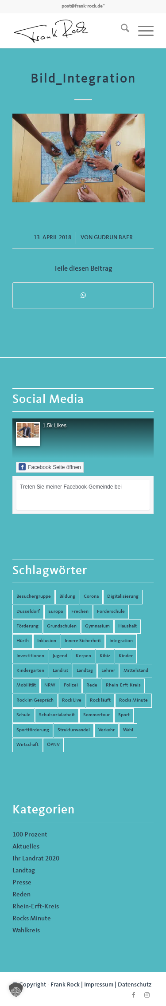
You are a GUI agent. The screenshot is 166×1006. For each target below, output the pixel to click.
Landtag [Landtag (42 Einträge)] (85, 670)
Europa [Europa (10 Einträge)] (55, 611)
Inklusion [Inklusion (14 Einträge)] (46, 641)
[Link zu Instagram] (147, 995)
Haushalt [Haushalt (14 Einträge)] (127, 626)
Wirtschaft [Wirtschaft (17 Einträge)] (27, 744)
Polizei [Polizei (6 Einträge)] (71, 685)
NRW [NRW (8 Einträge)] (49, 685)
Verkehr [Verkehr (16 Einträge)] (106, 730)
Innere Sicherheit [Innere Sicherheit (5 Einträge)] (83, 641)
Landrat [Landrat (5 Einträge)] (60, 670)
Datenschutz (134, 985)
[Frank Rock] (68, 30)
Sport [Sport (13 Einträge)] (124, 715)
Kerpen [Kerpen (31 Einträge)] (83, 656)
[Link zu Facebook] (133, 995)
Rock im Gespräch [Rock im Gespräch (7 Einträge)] (35, 700)
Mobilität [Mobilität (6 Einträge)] (26, 685)
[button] (16, 990)
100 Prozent (29, 835)
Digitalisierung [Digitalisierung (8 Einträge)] (123, 596)
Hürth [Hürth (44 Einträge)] (22, 641)
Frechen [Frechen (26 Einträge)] (80, 611)
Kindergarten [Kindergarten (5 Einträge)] (30, 670)
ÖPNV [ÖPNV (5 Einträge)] (53, 744)
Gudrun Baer (113, 238)
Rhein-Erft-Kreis (35, 906)
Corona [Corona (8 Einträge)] (91, 596)
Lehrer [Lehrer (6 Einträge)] (108, 670)
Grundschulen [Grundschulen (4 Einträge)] (62, 626)
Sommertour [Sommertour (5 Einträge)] (96, 715)
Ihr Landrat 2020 (35, 859)
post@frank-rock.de (82, 6)
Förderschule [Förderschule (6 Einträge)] (111, 611)
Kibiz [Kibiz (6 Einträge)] (105, 656)
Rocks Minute (31, 918)
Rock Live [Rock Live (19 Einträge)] (71, 700)
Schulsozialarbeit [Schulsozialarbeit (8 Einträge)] (57, 715)
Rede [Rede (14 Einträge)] (91, 685)
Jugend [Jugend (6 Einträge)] (60, 656)
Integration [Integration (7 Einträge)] (121, 641)
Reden (21, 895)
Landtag (23, 871)
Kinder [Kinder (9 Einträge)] (126, 656)
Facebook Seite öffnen (50, 466)
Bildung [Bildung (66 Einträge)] (67, 596)
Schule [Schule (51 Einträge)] (23, 715)
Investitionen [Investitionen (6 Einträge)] (30, 656)
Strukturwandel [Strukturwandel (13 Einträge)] (74, 730)
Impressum (98, 985)
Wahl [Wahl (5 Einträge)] (128, 730)
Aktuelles (25, 847)
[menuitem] (120, 30)
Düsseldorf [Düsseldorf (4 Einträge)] (28, 611)
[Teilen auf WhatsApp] (83, 295)
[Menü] (141, 30)
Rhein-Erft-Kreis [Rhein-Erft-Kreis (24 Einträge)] (123, 685)
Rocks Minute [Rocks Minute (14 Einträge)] (133, 700)
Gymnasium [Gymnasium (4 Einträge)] (97, 626)
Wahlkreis (26, 930)
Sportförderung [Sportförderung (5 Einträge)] (32, 730)
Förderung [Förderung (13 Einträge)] (27, 626)
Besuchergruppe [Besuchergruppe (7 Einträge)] (33, 596)
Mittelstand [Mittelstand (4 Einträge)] (136, 670)
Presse (21, 883)
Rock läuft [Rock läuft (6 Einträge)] (100, 700)
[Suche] (120, 30)
